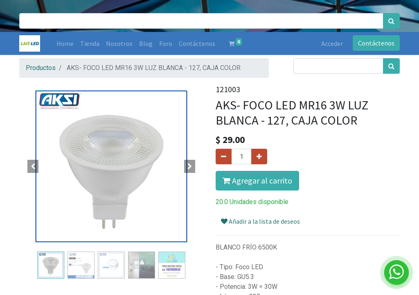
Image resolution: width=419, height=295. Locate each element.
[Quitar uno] (224, 156)
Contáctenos (376, 43)
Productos (41, 68)
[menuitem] (65, 43)
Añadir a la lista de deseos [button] (260, 221)
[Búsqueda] (391, 21)
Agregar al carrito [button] (257, 180)
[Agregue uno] (259, 156)
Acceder (332, 43)
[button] (33, 166)
